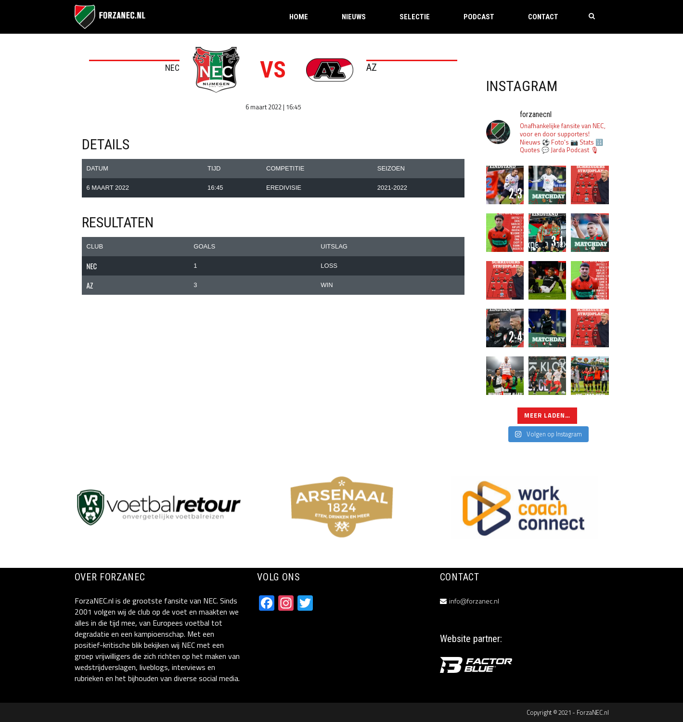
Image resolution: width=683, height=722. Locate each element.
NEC (172, 68)
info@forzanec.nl (474, 601)
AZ (371, 67)
